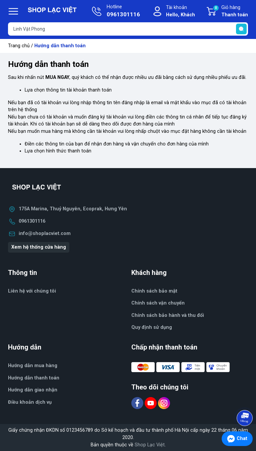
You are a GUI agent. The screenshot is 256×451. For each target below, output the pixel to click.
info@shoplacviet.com (45, 233)
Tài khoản (180, 11)
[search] (241, 29)
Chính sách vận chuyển (158, 303)
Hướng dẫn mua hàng (32, 365)
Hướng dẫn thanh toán (33, 378)
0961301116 (32, 221)
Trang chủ (19, 46)
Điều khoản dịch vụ (30, 402)
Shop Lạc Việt (150, 445)
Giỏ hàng (230, 12)
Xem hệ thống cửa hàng (38, 247)
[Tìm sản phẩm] (128, 29)
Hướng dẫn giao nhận (32, 390)
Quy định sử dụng (151, 327)
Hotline (123, 11)
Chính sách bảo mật (154, 291)
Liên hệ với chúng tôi (32, 291)
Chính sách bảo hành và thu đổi (167, 315)
